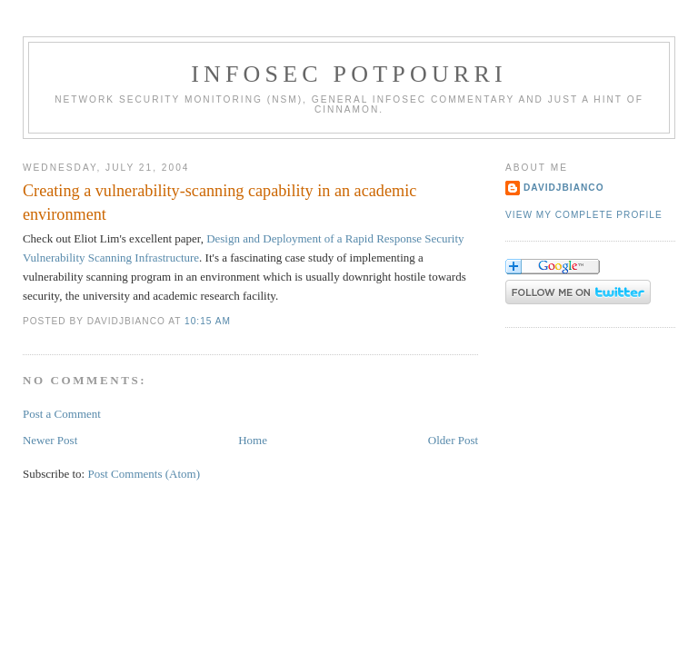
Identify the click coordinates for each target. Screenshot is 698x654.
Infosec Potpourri (349, 74)
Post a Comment (62, 414)
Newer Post (50, 440)
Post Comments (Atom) (143, 474)
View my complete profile (584, 215)
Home (252, 440)
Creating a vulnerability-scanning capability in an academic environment (219, 202)
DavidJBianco (564, 188)
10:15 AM (207, 321)
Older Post (453, 440)
